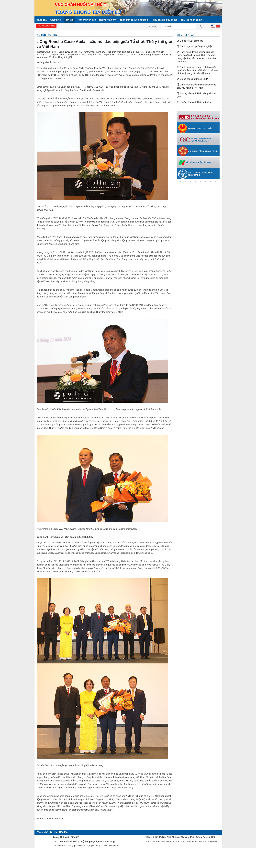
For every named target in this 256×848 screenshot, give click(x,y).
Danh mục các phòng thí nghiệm (196, 46)
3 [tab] (190, 181)
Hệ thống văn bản (86, 19)
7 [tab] (210, 181)
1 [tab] (181, 181)
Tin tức (69, 19)
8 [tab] (215, 181)
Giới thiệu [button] (56, 19)
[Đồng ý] (200, 26)
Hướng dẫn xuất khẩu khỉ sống (195, 102)
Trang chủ (41, 19)
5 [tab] (200, 181)
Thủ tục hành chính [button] (192, 19)
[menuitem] (42, 832)
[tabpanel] (198, 116)
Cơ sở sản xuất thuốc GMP (194, 79)
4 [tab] (195, 181)
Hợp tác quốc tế (107, 19)
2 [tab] (186, 181)
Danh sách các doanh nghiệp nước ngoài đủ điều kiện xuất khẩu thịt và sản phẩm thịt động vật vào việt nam (197, 70)
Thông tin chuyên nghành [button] (134, 19)
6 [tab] (205, 181)
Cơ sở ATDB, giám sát (191, 40)
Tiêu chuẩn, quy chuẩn (165, 19)
